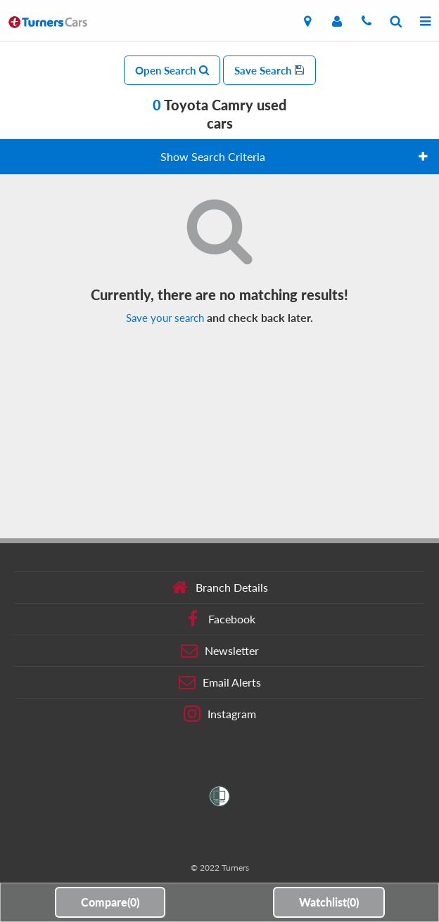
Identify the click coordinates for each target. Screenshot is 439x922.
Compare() (110, 902)
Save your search (165, 317)
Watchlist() (329, 902)
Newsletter (220, 650)
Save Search (269, 70)
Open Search (172, 70)
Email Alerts (220, 682)
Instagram (220, 714)
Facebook (219, 619)
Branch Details (220, 587)
